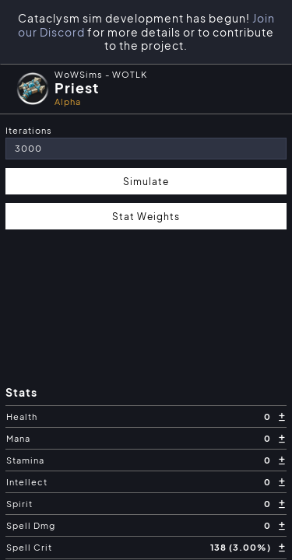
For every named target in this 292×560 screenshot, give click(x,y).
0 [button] (268, 416)
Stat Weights (146, 216)
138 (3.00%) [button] (241, 547)
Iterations (28, 130)
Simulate (146, 181)
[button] (146, 89)
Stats (21, 392)
